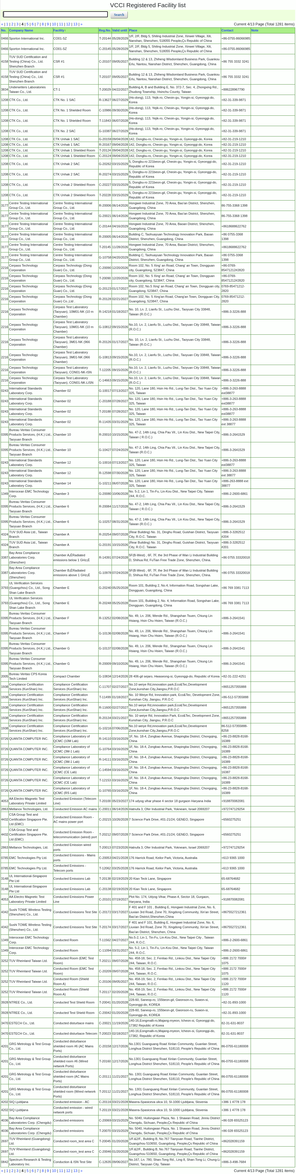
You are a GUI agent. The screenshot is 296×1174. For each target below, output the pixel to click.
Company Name (21, 30)
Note (254, 30)
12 (68, 24)
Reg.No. (105, 30)
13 (75, 24)
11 (61, 24)
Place (133, 30)
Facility (58, 30)
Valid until (119, 30)
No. (3, 30)
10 (54, 24)
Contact (227, 30)
